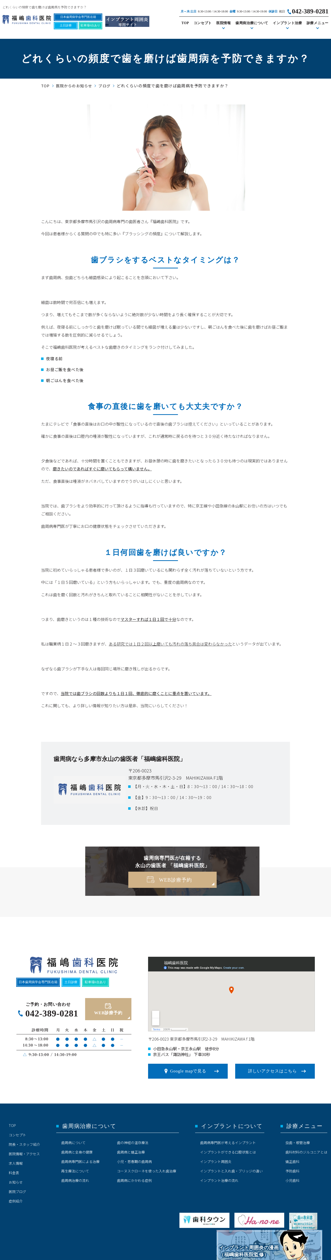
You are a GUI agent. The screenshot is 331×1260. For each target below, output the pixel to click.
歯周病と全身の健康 (77, 1152)
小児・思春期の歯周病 (134, 1161)
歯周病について (73, 1142)
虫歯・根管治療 (297, 1142)
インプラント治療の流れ (219, 1180)
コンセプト (203, 23)
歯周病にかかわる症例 (134, 1180)
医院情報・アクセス (24, 1153)
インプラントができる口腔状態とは (228, 1152)
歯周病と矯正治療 (131, 1152)
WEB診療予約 (175, 880)
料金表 (14, 1172)
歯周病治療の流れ (75, 1180)
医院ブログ (17, 1191)
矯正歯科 (292, 1161)
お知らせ (16, 1182)
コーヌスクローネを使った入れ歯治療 (146, 1170)
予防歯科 (292, 1170)
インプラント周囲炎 (215, 1161)
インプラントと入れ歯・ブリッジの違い (231, 1170)
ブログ (104, 85)
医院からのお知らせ (74, 85)
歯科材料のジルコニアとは (306, 1152)
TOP (185, 23)
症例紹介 (16, 1201)
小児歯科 (292, 1180)
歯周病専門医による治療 (80, 1161)
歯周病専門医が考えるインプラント (228, 1142)
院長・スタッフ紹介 (24, 1144)
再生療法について (75, 1170)
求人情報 (16, 1163)
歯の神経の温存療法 (132, 1142)
